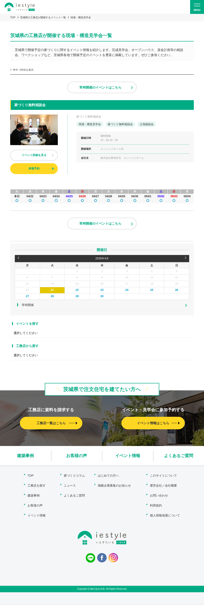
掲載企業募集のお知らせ (114, 485)
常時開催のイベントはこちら (100, 87)
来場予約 (34, 168)
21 (52, 290)
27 (27, 296)
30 (101, 296)
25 (151, 290)
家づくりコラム (74, 475)
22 (77, 290)
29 (77, 296)
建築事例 (25, 455)
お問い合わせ (159, 495)
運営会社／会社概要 (163, 485)
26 (176, 290)
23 (101, 290)
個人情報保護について (165, 515)
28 (52, 296)
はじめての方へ (108, 475)
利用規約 (156, 505)
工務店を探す (37, 485)
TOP (12, 17)
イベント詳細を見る (34, 155)
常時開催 (28, 305)
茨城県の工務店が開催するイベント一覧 (43, 17)
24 (126, 290)
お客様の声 (76, 455)
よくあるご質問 (178, 455)
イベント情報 (127, 455)
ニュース (70, 485)
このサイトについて (163, 475)
